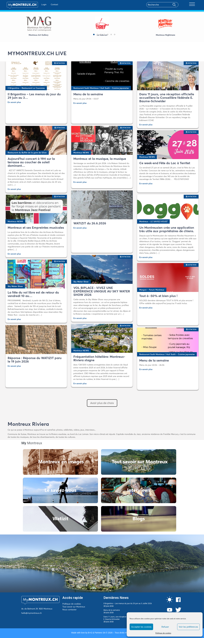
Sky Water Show (81, 281)
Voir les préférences (188, 626)
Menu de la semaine (112, 610)
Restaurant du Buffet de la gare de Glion (27, 152)
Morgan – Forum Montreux (151, 289)
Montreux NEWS (81, 152)
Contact (51, 4)
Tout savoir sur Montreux (73, 606)
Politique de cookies (163, 633)
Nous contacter (69, 609)
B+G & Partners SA (96, 633)
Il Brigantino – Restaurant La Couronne (26, 88)
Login (40, 4)
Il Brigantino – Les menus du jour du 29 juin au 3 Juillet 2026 (128, 603)
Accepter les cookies (141, 626)
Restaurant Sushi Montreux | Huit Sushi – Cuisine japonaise (101, 88)
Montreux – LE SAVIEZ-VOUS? (153, 221)
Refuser (165, 626)
